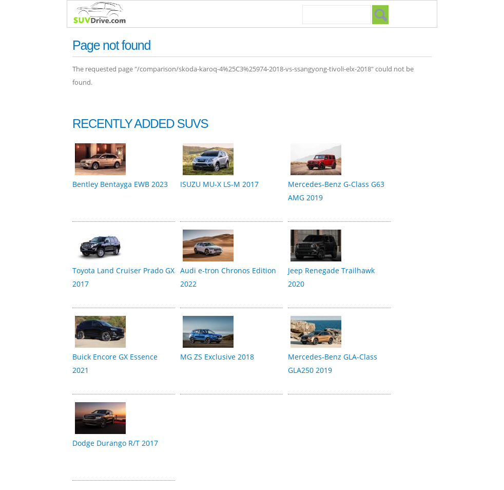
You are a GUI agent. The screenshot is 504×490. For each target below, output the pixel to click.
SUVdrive (104, 14)
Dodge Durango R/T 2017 (115, 443)
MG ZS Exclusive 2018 (217, 357)
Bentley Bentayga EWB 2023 (120, 184)
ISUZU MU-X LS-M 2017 (219, 184)
